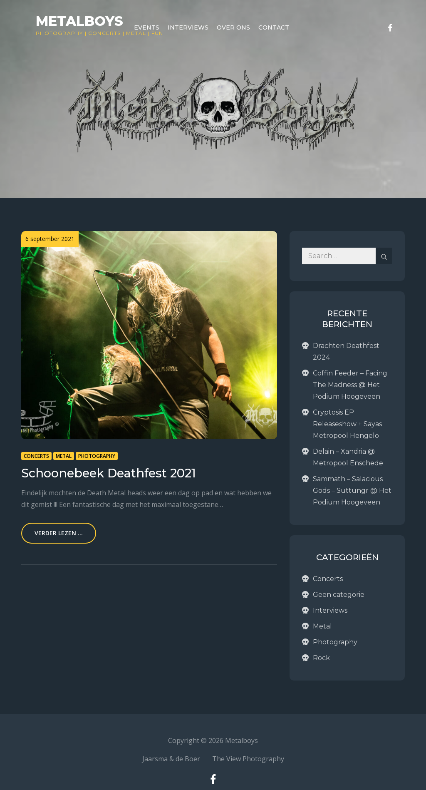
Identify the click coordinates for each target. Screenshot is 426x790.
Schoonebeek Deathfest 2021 (108, 473)
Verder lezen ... (59, 533)
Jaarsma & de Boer (171, 758)
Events (146, 27)
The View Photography (248, 758)
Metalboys (79, 21)
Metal (64, 456)
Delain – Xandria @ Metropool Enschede (348, 457)
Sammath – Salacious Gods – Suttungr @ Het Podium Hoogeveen (352, 490)
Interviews (188, 27)
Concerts (104, 33)
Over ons (233, 27)
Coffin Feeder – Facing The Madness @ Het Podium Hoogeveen (350, 384)
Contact (273, 27)
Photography (59, 33)
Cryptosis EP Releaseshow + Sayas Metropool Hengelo (347, 424)
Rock (321, 658)
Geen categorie (338, 595)
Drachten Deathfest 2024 (346, 351)
